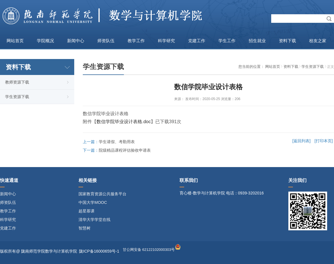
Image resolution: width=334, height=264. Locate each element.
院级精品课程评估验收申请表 (125, 150)
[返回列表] (301, 141)
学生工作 (227, 40)
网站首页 (15, 40)
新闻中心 (75, 40)
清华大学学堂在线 (94, 219)
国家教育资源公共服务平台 (102, 194)
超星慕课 (86, 211)
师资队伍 (105, 40)
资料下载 (287, 40)
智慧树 (84, 228)
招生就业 (257, 40)
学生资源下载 (17, 96)
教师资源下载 (17, 82)
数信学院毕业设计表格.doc (123, 121)
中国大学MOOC (93, 202)
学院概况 (45, 40)
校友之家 (317, 40)
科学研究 (166, 40)
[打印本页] (324, 141)
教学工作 (136, 40)
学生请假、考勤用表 (117, 141)
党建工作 (196, 40)
